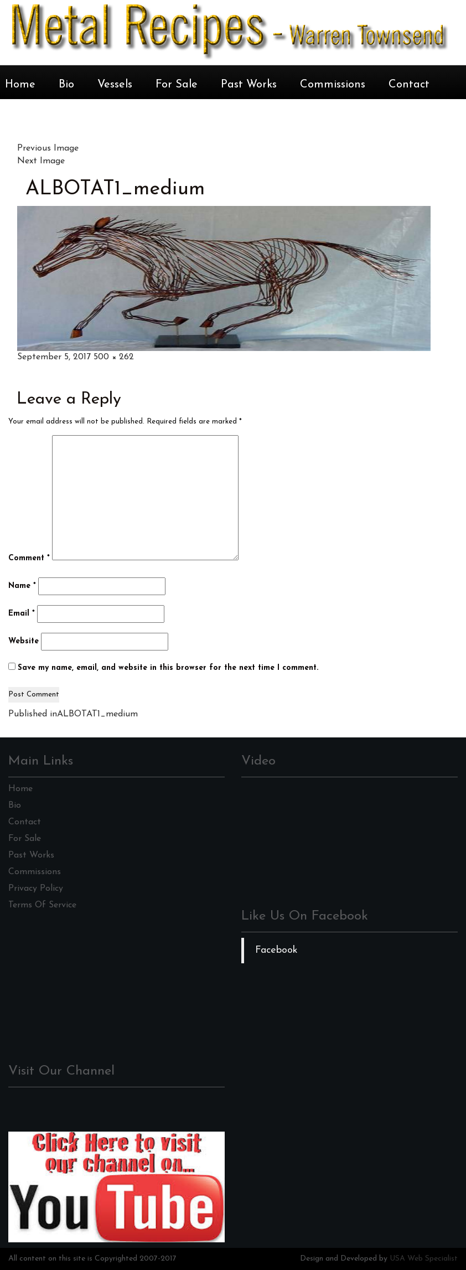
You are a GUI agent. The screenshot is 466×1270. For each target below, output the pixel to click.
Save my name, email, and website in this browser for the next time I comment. (168, 668)
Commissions (332, 84)
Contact (409, 84)
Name (22, 586)
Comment (29, 558)
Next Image (41, 161)
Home (20, 84)
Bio (66, 84)
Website (23, 641)
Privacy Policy (35, 888)
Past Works (249, 84)
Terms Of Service (42, 905)
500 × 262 (114, 357)
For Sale (177, 84)
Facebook (276, 950)
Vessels (114, 84)
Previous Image (48, 148)
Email (21, 614)
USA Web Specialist (424, 1258)
